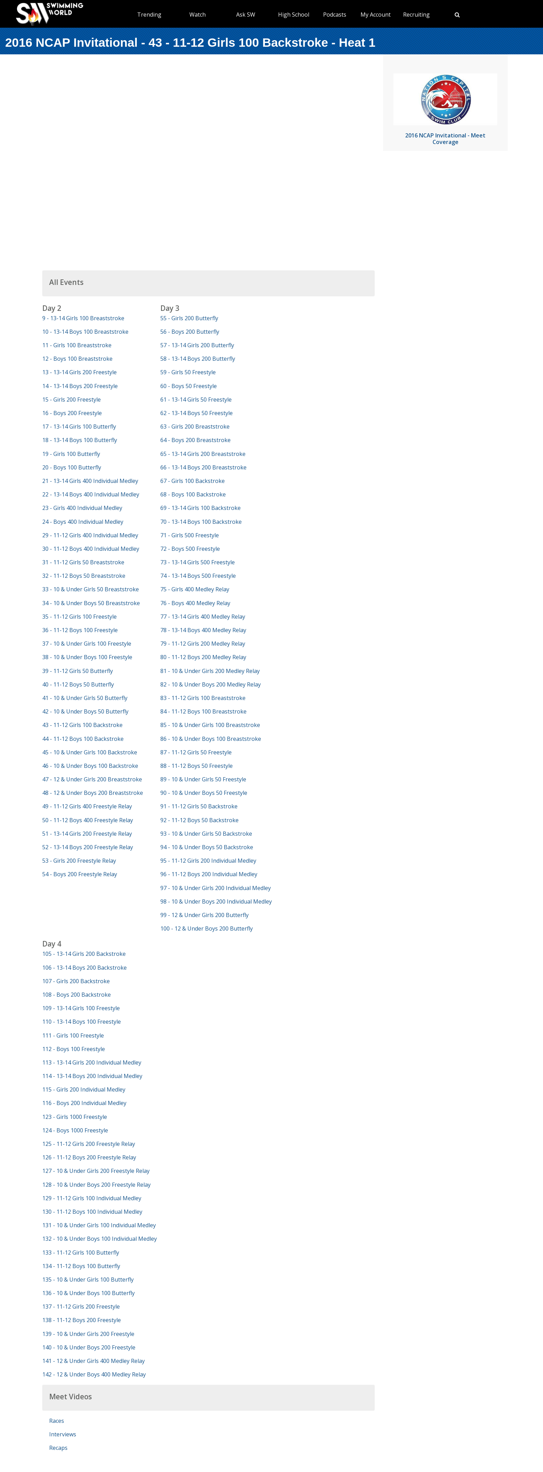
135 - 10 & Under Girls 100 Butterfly (88, 1279)
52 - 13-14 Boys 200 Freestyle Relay (87, 847)
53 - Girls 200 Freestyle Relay (79, 860)
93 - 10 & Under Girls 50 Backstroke (206, 833)
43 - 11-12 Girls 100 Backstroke (82, 725)
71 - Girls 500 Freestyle (189, 535)
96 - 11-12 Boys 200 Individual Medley (208, 874)
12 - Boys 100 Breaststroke (77, 358)
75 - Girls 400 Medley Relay (194, 589)
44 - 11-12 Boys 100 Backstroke (83, 739)
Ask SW (245, 14)
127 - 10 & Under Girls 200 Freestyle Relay (96, 1171)
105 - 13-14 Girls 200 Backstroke (84, 954)
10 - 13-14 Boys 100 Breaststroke (85, 331)
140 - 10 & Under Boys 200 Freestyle (88, 1347)
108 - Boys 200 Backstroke (76, 994)
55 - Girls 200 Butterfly (189, 318)
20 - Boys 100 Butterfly (71, 467)
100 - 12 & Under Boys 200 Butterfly (206, 928)
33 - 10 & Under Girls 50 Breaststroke (90, 589)
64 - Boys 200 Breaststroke (195, 440)
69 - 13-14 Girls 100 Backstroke (200, 508)
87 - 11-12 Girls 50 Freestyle (196, 752)
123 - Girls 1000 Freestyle (74, 1117)
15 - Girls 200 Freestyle (71, 399)
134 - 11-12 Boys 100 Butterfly (81, 1266)
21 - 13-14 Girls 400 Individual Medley (90, 481)
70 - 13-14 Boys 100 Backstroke (201, 522)
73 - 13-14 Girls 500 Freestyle (197, 562)
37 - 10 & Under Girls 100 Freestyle (86, 643)
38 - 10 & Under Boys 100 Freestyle (87, 657)
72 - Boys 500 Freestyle (190, 549)
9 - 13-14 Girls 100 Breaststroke (83, 318)
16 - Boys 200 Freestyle (72, 413)
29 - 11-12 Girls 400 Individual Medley (90, 535)
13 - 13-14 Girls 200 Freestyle (79, 372)
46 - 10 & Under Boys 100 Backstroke (90, 766)
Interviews (62, 1434)
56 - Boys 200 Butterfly (189, 331)
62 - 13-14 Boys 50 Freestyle (196, 413)
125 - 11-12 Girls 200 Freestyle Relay (88, 1144)
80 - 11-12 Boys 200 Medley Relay (203, 657)
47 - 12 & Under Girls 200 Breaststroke (92, 779)
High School (293, 14)
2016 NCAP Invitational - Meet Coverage (445, 139)
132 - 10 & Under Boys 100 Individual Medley (99, 1238)
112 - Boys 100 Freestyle (73, 1049)
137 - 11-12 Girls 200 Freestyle (81, 1306)
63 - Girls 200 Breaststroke (195, 426)
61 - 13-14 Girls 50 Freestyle (196, 399)
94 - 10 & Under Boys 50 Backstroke (206, 847)
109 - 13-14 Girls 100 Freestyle (81, 1008)
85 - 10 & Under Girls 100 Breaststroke (210, 725)
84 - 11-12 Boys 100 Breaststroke (203, 711)
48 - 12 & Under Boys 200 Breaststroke (92, 793)
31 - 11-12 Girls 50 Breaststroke (83, 562)
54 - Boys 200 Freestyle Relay (79, 874)
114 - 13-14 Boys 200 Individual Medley (92, 1076)
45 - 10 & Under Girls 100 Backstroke (89, 752)
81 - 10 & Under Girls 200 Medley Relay (210, 671)
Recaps (58, 1448)
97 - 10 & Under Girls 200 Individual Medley (215, 888)
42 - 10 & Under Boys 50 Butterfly (85, 711)
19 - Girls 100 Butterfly (71, 454)
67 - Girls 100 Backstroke (192, 481)
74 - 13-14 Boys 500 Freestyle (198, 576)
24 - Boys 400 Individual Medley (82, 522)
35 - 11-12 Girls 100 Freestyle (79, 616)
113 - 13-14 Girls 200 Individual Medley (91, 1062)
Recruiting (416, 14)
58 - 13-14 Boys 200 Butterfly (197, 358)
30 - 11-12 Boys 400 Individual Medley (90, 549)
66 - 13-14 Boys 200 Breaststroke (203, 467)
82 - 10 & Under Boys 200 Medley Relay (210, 684)
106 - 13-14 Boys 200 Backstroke (84, 967)
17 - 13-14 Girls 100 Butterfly (79, 426)
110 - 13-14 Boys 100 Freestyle (81, 1021)
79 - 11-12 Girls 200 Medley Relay (202, 643)
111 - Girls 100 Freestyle (73, 1035)
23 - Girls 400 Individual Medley (82, 508)
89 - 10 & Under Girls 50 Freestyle (203, 779)
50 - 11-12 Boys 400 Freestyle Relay (87, 820)
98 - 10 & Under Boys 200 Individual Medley (216, 901)
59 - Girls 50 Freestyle (188, 372)
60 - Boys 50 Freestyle (188, 386)
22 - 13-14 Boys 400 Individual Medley (90, 494)
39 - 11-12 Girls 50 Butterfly (77, 671)
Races (56, 1421)
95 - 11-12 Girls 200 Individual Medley (208, 860)
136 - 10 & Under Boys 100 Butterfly (88, 1293)
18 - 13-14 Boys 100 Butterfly (79, 440)
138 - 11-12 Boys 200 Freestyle (81, 1320)
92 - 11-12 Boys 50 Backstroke (199, 820)
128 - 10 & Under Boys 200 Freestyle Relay (96, 1184)
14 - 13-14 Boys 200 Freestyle (80, 386)
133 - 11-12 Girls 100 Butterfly (80, 1252)
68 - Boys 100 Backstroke (193, 494)
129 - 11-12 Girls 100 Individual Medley (91, 1198)
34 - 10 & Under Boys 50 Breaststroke (91, 603)
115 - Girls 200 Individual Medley (83, 1089)
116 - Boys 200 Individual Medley (84, 1103)
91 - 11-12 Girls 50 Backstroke (199, 806)
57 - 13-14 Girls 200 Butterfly (197, 345)
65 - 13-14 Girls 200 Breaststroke (203, 454)
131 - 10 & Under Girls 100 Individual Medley (99, 1225)
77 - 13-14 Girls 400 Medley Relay (202, 616)
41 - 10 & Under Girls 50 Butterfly (84, 698)
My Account (375, 14)
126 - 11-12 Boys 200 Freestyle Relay (89, 1157)
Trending (149, 14)
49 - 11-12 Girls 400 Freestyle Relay (87, 806)
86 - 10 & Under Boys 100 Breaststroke (210, 739)
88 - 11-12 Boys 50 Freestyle (196, 766)
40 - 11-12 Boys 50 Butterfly (78, 684)
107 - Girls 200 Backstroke (76, 981)
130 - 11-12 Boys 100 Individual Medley (92, 1211)
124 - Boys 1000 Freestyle (75, 1130)
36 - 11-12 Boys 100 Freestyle (80, 630)
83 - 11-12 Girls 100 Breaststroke (203, 698)
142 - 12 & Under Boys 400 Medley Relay (94, 1374)
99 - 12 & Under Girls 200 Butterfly (204, 915)
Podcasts (334, 14)
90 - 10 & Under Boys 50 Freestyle (203, 793)
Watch (197, 14)
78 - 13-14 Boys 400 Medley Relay (203, 630)
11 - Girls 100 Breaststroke (77, 345)
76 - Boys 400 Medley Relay (195, 603)
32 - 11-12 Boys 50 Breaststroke (83, 576)
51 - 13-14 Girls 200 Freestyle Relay (87, 833)
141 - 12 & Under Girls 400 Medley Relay (93, 1361)
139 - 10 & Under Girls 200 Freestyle (88, 1334)
